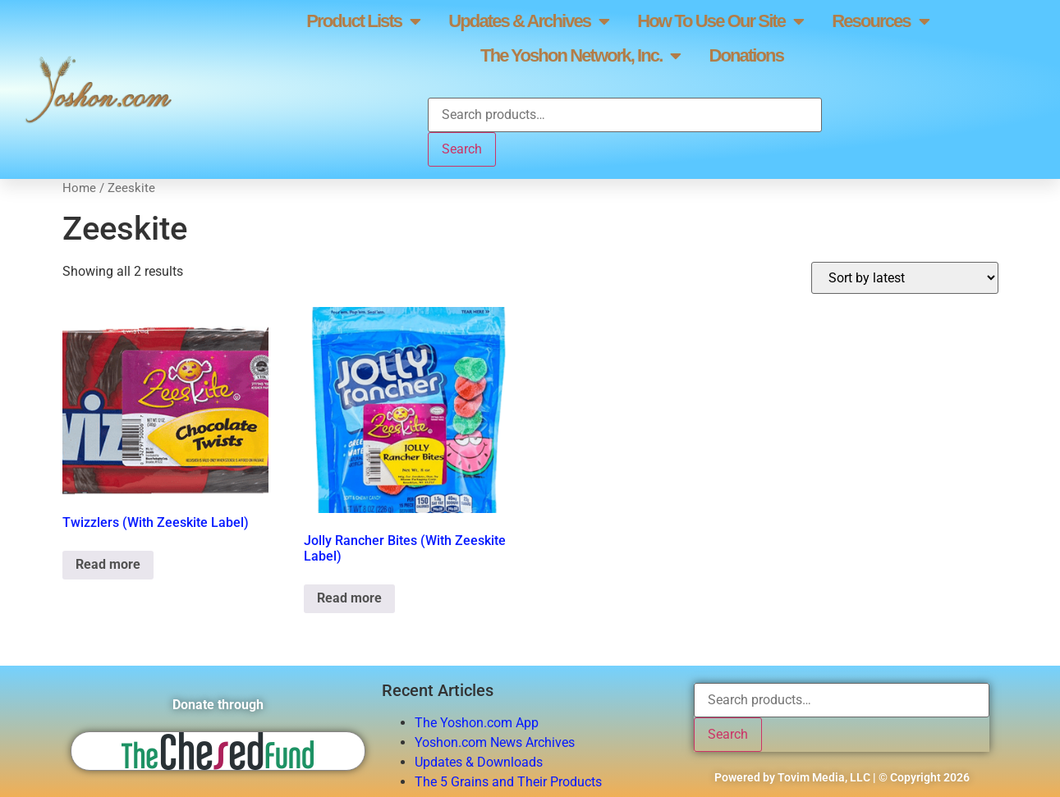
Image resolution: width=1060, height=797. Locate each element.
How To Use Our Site (720, 21)
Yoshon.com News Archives (495, 742)
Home (79, 188)
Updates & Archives (528, 21)
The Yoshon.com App (477, 723)
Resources (880, 21)
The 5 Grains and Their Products (508, 782)
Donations (746, 55)
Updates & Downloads (479, 762)
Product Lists (363, 21)
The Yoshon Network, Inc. (580, 56)
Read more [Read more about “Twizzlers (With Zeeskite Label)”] (108, 564)
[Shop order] (904, 278)
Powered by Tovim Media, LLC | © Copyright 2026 (842, 777)
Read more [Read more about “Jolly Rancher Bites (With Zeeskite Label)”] (349, 598)
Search (462, 149)
